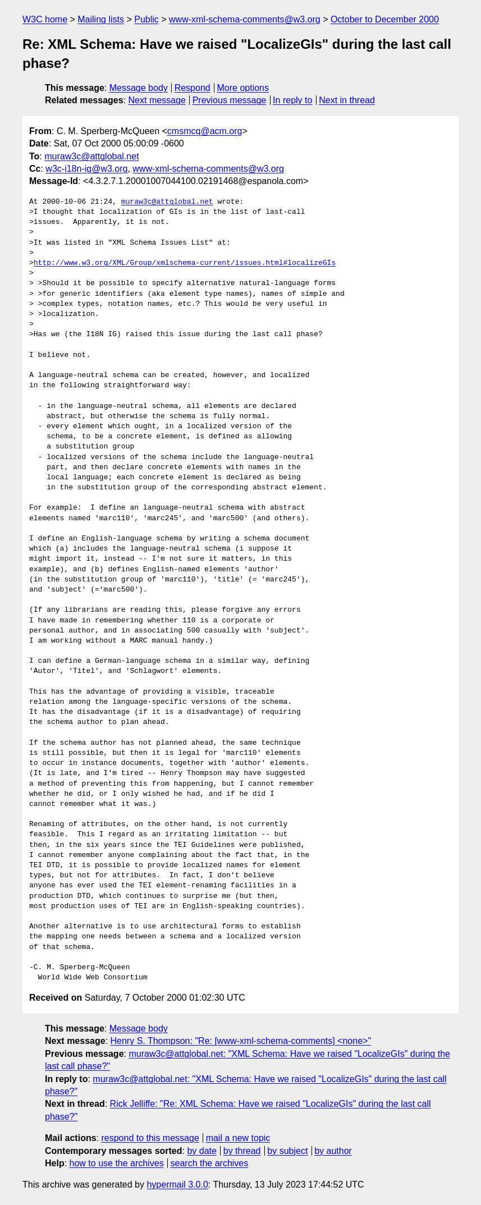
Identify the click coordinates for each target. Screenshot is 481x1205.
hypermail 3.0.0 (177, 1184)
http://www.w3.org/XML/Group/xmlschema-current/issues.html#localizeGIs (185, 263)
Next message (157, 100)
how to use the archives (117, 1163)
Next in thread (347, 100)
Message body (138, 88)
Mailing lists (100, 19)
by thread (242, 1151)
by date (201, 1151)
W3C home (44, 19)
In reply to (292, 100)
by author (333, 1151)
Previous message (230, 100)
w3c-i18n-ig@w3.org (86, 168)
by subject (287, 1151)
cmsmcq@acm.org (204, 131)
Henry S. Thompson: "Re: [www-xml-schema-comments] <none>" (241, 1041)
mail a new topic (238, 1138)
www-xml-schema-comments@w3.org (244, 19)
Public (146, 19)
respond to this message (150, 1138)
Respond (192, 88)
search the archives (210, 1163)
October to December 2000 (385, 19)
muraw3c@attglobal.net (91, 156)
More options (243, 88)
